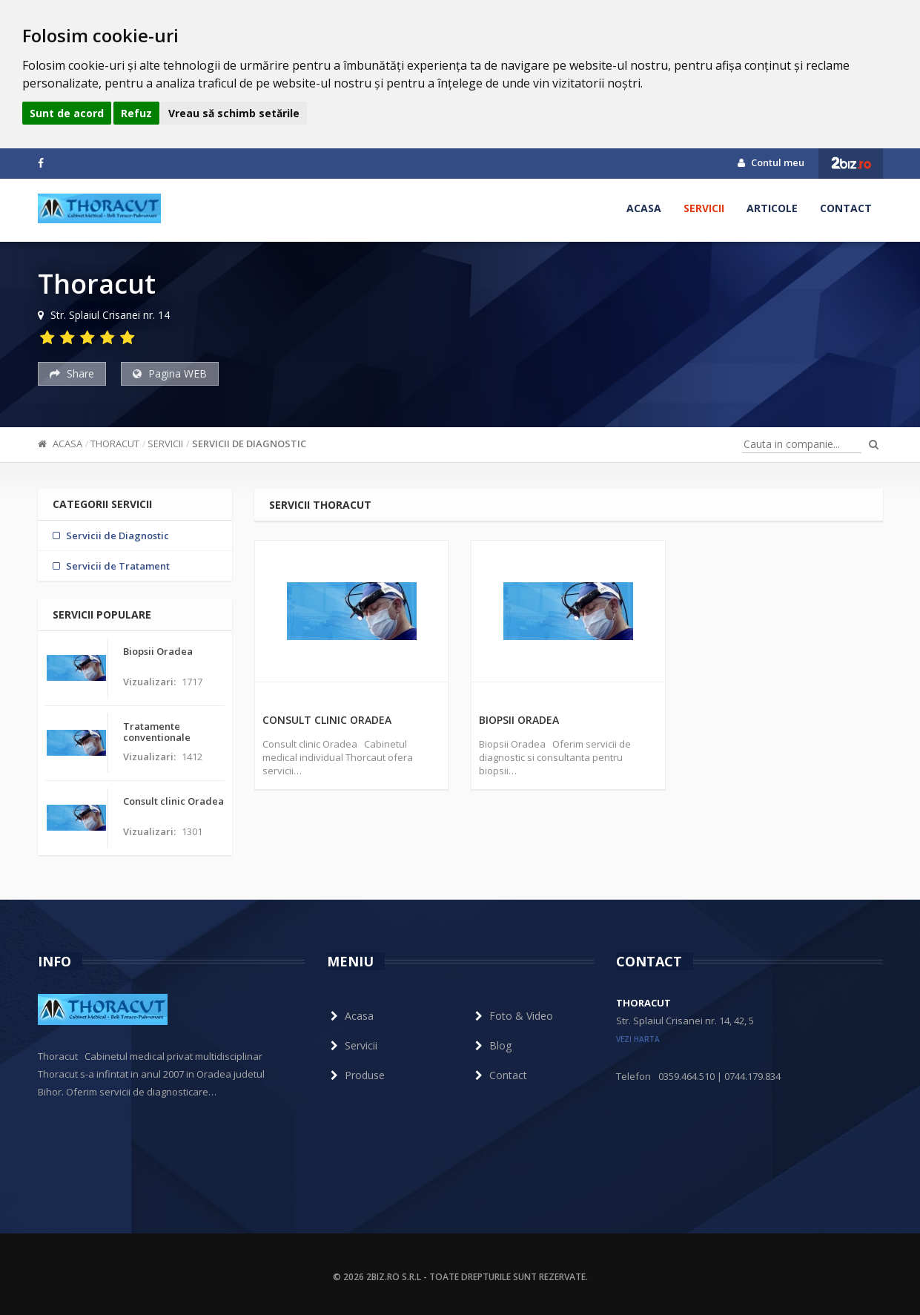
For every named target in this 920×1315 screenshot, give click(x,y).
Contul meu (771, 162)
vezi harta (638, 1039)
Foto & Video (512, 1016)
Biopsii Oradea (519, 720)
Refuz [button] (136, 113)
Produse (356, 1075)
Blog (491, 1045)
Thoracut (114, 443)
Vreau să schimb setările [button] (234, 113)
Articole (772, 208)
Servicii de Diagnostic (249, 443)
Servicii (704, 208)
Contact (846, 208)
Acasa (643, 208)
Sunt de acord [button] (67, 113)
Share (72, 373)
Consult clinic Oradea (326, 720)
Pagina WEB (170, 373)
